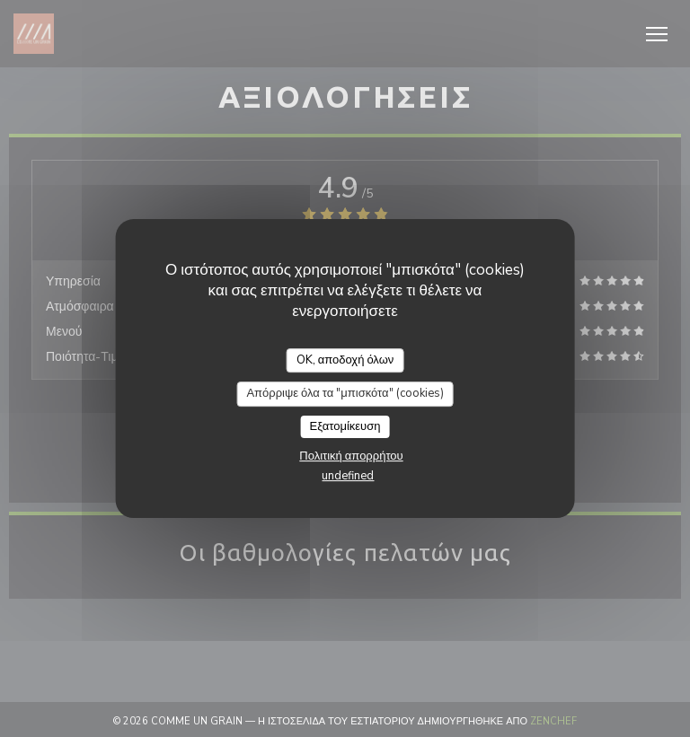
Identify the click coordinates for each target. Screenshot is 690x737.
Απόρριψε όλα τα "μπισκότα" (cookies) (344, 393)
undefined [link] (348, 476)
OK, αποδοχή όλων (345, 360)
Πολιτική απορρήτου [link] (350, 456)
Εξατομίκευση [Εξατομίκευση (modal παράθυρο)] (345, 426)
